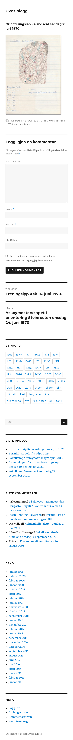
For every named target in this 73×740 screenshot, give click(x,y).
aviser (38, 387)
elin (59, 387)
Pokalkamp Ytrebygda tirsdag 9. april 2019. (36, 458)
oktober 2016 (17, 646)
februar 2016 (16, 677)
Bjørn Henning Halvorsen (25, 514)
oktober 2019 (17, 589)
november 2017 (18, 624)
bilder (49, 387)
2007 (51, 381)
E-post (11, 224)
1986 (29, 367)
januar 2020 (16, 585)
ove (27, 400)
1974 (55, 354)
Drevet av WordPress (31, 734)
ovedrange (16, 120)
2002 (58, 374)
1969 (9, 354)
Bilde (43, 120)
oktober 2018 (17, 611)
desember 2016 (18, 637)
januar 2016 (16, 682)
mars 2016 (15, 673)
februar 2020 (17, 580)
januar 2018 (16, 620)
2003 (10, 381)
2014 (28, 387)
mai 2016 (14, 664)
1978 (28, 361)
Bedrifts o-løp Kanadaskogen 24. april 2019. (36, 449)
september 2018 (19, 615)
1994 (10, 374)
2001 (48, 374)
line (46, 394)
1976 (19, 361)
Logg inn (14, 708)
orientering (24, 124)
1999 (28, 374)
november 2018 (18, 607)
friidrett (11, 394)
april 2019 (15, 593)
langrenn (35, 394)
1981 (56, 361)
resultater (39, 400)
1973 (46, 354)
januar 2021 (16, 571)
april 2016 (15, 668)
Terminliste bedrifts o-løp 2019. (29, 453)
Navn (10, 209)
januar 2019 (16, 602)
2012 (19, 387)
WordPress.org (18, 721)
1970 (10, 124)
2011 (9, 387)
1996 (19, 374)
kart (16, 124)
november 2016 (18, 642)
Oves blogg (17, 11)
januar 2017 (16, 633)
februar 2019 (16, 598)
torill (59, 400)
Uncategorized (57, 120)
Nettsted (11, 240)
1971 (28, 354)
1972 (37, 354)
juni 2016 (14, 660)
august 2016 (16, 655)
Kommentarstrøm (20, 716)
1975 (9, 361)
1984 (19, 367)
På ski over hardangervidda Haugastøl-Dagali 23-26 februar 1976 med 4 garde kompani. (36, 506)
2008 (61, 381)
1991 (47, 367)
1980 (47, 361)
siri (51, 400)
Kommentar (14, 161)
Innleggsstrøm (18, 712)
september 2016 (19, 651)
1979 (37, 361)
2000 (38, 374)
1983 (10, 367)
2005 (30, 381)
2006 (41, 381)
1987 (38, 367)
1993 (56, 367)
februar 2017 (16, 629)
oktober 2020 (17, 576)
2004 (20, 381)
